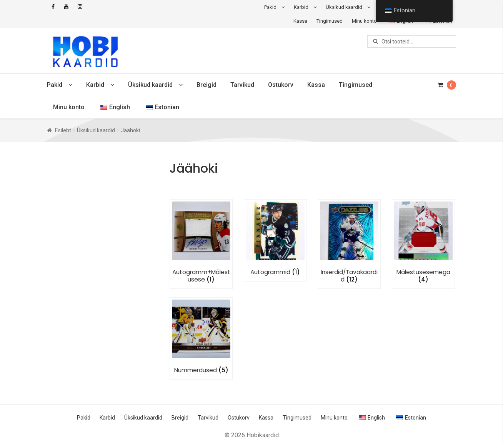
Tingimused (329, 21)
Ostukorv (280, 84)
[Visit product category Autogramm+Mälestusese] (201, 242)
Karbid (301, 7)
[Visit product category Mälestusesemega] (423, 242)
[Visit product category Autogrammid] (275, 239)
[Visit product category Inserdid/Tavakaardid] (349, 242)
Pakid (270, 7)
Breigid (207, 84)
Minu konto (364, 21)
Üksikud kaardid (344, 7)
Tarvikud (242, 84)
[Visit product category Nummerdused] (201, 337)
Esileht (63, 130)
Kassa (300, 21)
